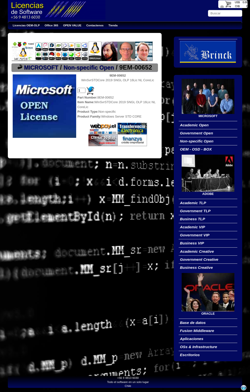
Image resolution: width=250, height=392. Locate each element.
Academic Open (194, 125)
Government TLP (195, 211)
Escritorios (190, 355)
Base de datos (193, 323)
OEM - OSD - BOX (196, 149)
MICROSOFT (41, 67)
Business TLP (192, 219)
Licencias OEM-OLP (26, 25)
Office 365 (51, 25)
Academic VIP (192, 227)
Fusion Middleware (197, 331)
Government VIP (194, 235)
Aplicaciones (191, 339)
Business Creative (196, 267)
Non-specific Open (88, 67)
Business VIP (192, 243)
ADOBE (208, 194)
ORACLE (208, 313)
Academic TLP (193, 203)
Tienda (112, 25)
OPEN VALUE (72, 25)
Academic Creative (197, 251)
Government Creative (199, 259)
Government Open (196, 133)
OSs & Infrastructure (198, 347)
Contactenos (95, 25)
